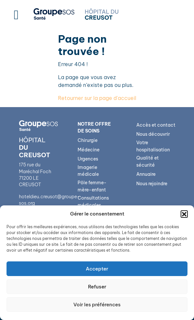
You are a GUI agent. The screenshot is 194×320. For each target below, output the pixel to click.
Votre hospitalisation (153, 146)
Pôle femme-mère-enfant (92, 186)
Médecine (88, 150)
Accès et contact (155, 125)
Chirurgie (87, 140)
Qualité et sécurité (147, 161)
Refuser (97, 287)
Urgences (88, 159)
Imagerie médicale (88, 170)
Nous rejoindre (151, 184)
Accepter (97, 269)
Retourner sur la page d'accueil (97, 98)
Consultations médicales (93, 201)
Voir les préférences (97, 304)
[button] (184, 214)
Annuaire (146, 174)
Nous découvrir (153, 134)
